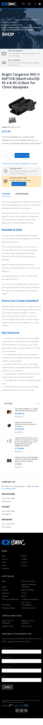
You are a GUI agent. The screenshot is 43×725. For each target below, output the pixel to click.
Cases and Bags (27, 591)
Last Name (7, 659)
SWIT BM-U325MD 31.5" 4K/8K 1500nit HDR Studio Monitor (26, 410)
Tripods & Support (28, 609)
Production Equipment (30, 600)
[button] (24, 4)
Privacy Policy (35, 702)
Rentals (24, 557)
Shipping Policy (7, 627)
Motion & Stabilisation (10, 600)
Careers (24, 563)
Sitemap (20, 703)
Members (5, 570)
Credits (24, 560)
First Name (7, 649)
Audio (4, 582)
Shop (9, 19)
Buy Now (19, 416)
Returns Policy (27, 627)
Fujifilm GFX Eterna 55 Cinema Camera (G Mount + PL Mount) (26, 424)
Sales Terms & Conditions (7, 623)
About (4, 566)
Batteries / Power (28, 582)
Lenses (24, 594)
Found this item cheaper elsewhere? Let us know (20, 164)
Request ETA (19, 184)
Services (5, 560)
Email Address (8, 668)
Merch (23, 597)
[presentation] (37, 404)
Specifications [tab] (21, 194)
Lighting (5, 597)
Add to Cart (23, 155)
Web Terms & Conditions (9, 703)
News (4, 563)
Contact (24, 566)
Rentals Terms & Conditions (28, 623)
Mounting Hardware (9, 22)
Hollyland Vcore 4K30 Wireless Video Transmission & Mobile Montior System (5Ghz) (26, 459)
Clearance (5, 594)
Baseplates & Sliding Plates (12, 25)
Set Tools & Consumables (26, 605)
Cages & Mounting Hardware (26, 19)
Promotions (6, 606)
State (4, 678)
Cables (4, 588)
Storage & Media (8, 609)
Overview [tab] (6, 194)
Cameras (5, 591)
